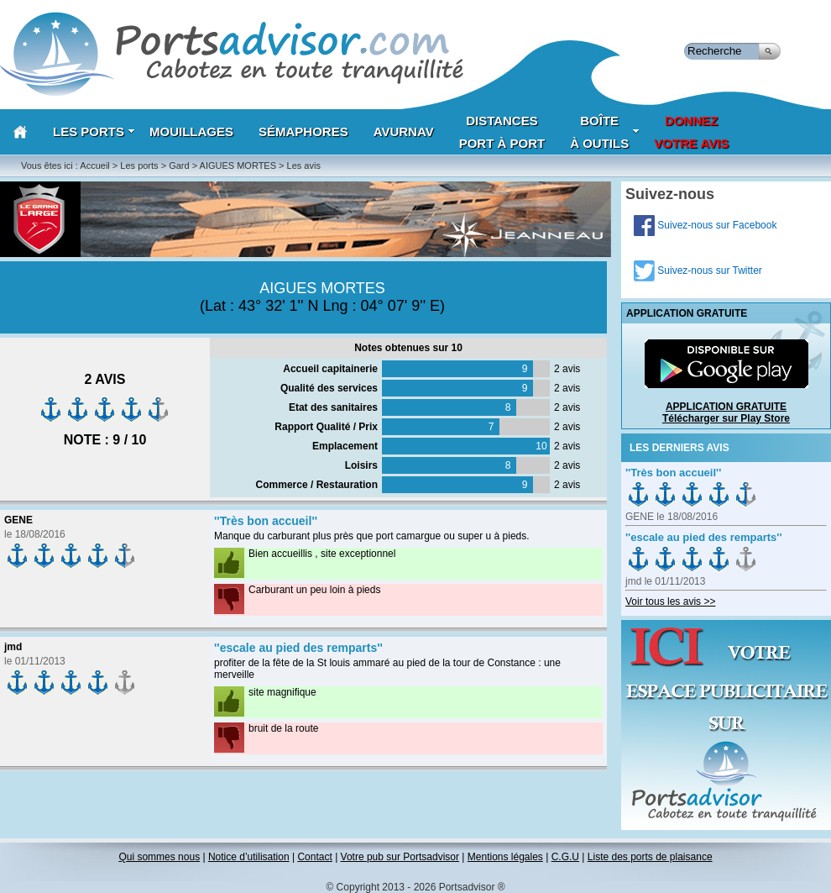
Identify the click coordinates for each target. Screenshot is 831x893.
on (638, 494)
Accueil (94, 165)
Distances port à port (502, 131)
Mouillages (191, 131)
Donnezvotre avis (691, 131)
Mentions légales (505, 857)
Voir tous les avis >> (670, 601)
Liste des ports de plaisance (650, 857)
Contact (314, 857)
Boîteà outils (605, 131)
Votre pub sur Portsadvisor (400, 857)
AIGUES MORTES (238, 165)
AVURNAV (404, 131)
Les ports (139, 165)
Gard (179, 165)
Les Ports (94, 131)
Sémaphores (303, 131)
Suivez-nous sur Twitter (698, 270)
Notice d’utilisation (249, 857)
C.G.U (565, 857)
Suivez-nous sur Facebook (705, 225)
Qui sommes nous (159, 857)
